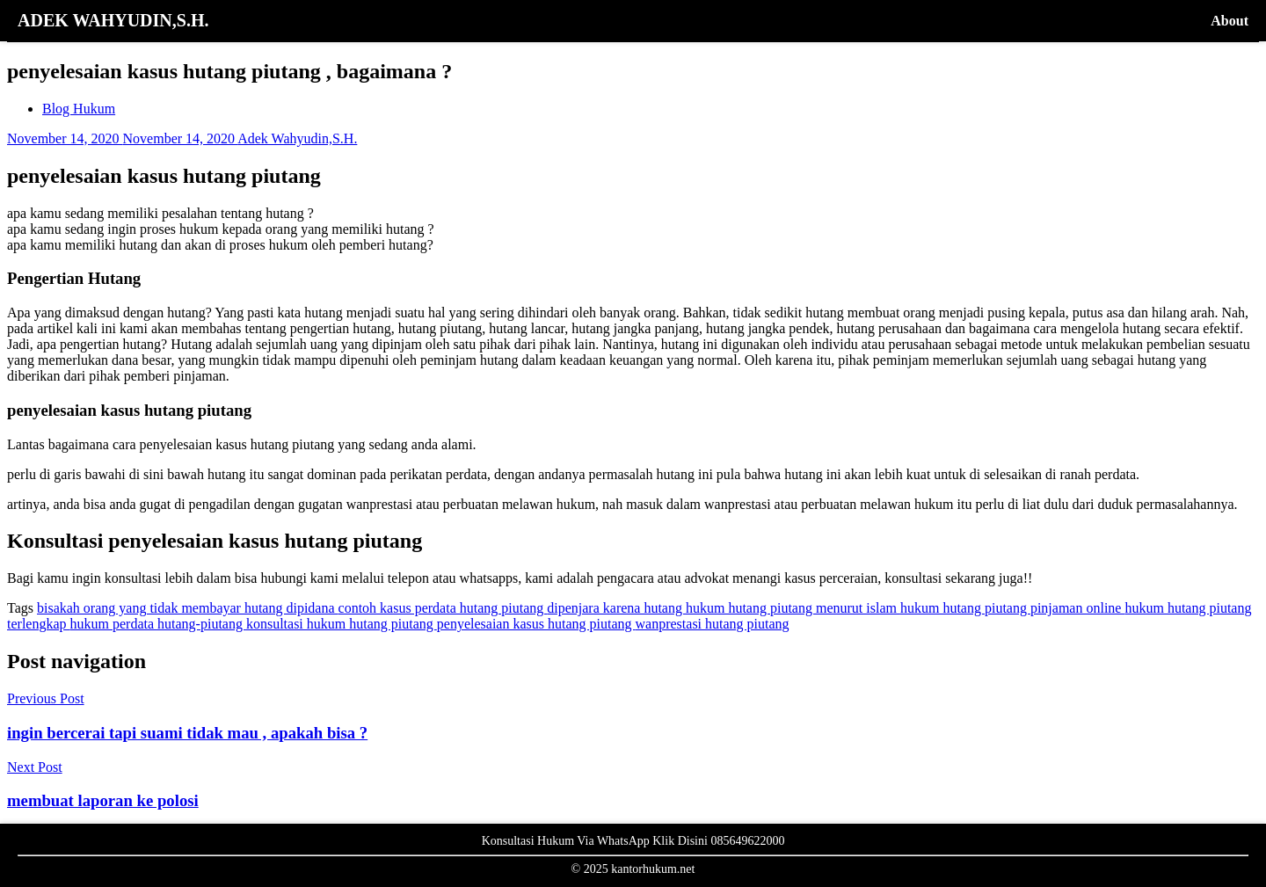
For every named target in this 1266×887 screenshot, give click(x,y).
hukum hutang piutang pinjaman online (1012, 607)
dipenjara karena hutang (616, 607)
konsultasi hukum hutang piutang (341, 623)
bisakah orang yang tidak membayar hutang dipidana (187, 607)
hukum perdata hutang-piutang (158, 623)
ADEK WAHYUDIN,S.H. (113, 20)
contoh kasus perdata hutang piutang (443, 607)
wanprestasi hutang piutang (712, 623)
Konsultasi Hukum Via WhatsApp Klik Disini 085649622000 (633, 840)
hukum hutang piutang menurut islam (793, 607)
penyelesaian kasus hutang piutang (536, 623)
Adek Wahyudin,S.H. (297, 138)
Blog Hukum (78, 108)
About (1229, 20)
